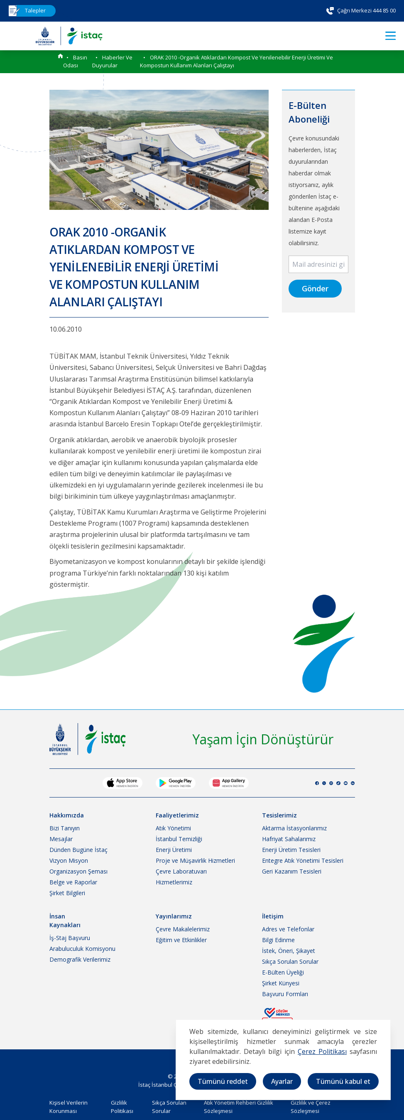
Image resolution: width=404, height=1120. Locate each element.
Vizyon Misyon (68, 860)
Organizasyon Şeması (78, 871)
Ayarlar (282, 1081)
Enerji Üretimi (174, 850)
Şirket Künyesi (280, 983)
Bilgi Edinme (278, 940)
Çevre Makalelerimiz (183, 929)
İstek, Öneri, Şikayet (288, 951)
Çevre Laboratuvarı (181, 871)
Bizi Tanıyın (64, 828)
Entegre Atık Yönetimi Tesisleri (302, 860)
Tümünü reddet (223, 1081)
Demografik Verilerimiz (79, 959)
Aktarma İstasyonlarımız (294, 828)
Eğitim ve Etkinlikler (181, 940)
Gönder (315, 288)
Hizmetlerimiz (174, 882)
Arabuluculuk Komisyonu (82, 949)
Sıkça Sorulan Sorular (290, 961)
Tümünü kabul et (343, 1081)
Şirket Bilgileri (67, 893)
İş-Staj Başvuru (69, 938)
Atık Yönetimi (173, 828)
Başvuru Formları (285, 994)
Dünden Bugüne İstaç (78, 850)
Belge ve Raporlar (73, 882)
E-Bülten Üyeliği (283, 972)
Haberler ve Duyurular (112, 61)
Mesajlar (61, 839)
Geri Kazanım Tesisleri (291, 871)
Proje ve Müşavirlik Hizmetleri (195, 860)
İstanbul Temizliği (179, 839)
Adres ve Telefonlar (288, 929)
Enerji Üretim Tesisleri (291, 850)
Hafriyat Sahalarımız (289, 839)
